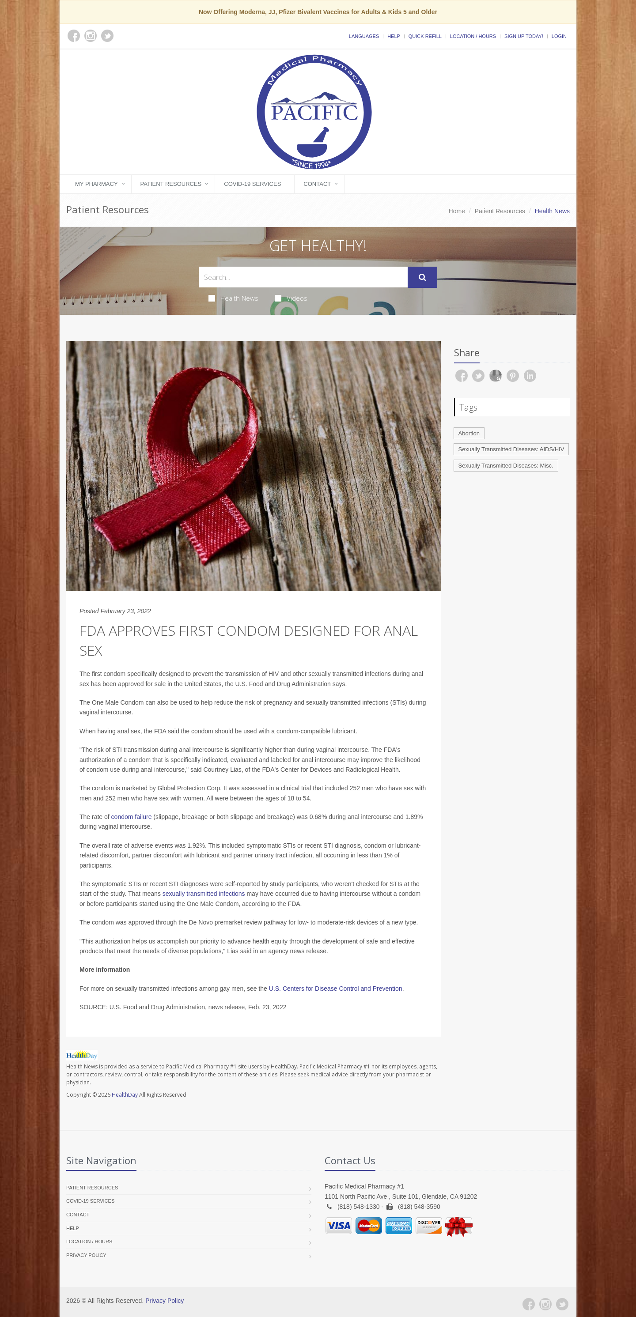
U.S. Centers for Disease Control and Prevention (335, 988)
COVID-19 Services (252, 184)
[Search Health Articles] (303, 277)
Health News (233, 298)
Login (559, 36)
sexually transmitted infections (204, 893)
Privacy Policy (86, 1255)
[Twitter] (562, 1304)
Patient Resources (171, 184)
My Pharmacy (96, 184)
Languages (364, 36)
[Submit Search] (422, 277)
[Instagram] (545, 1304)
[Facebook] (528, 1304)
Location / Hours (473, 36)
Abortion (469, 433)
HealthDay (125, 1094)
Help (393, 36)
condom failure (131, 816)
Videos (291, 298)
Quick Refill (425, 36)
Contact (317, 184)
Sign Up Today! (523, 36)
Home (457, 211)
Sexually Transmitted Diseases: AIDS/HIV (511, 449)
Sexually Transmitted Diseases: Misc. (505, 465)
